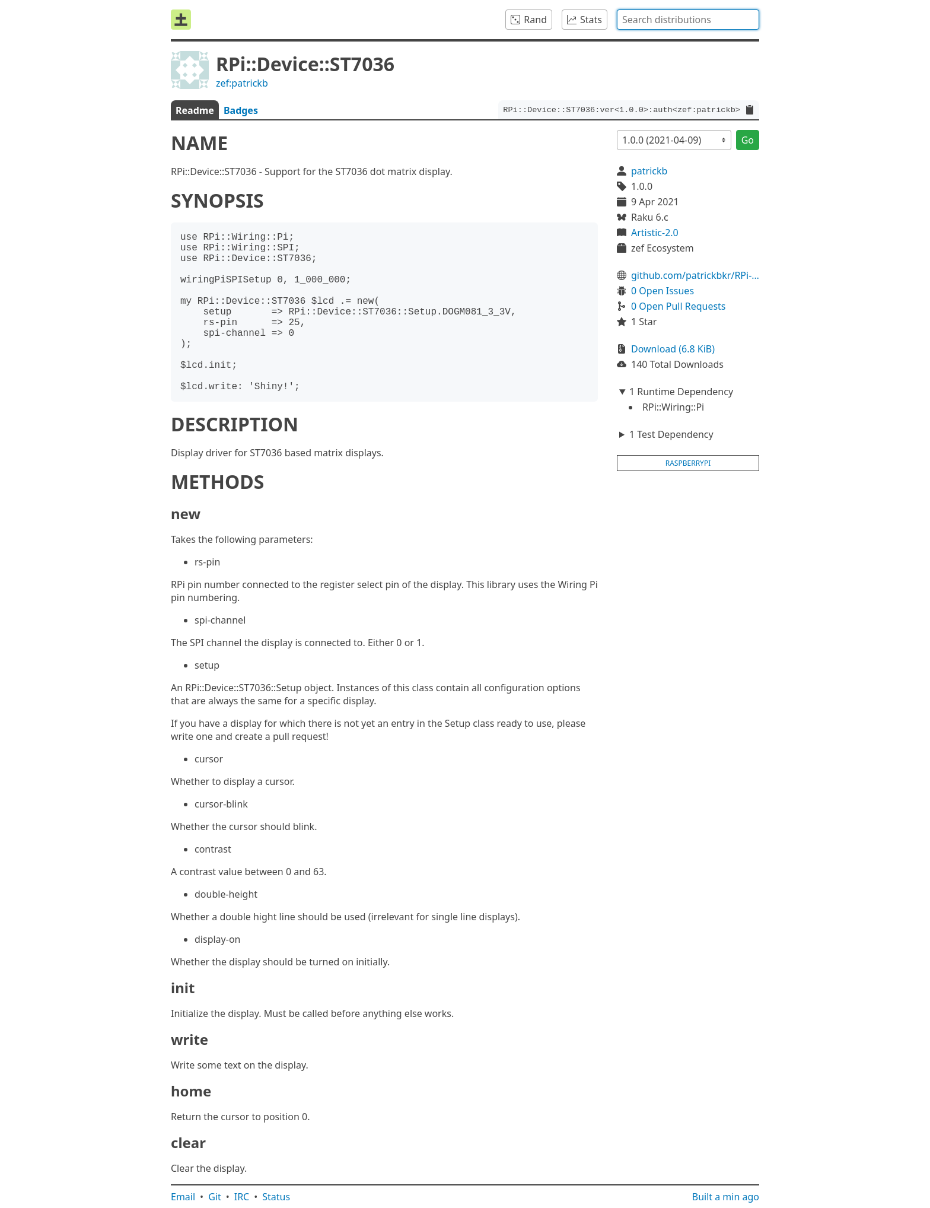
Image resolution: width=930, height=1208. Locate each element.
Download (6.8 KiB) (673, 348)
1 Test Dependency (671, 434)
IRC (242, 1196)
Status (276, 1196)
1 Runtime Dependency (681, 391)
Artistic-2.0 (655, 232)
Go (747, 140)
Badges (241, 110)
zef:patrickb (242, 83)
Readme (195, 110)
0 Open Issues (662, 290)
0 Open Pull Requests (678, 306)
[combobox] (688, 19)
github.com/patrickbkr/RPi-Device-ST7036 (695, 275)
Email (183, 1196)
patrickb (649, 170)
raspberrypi (688, 463)
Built (725, 1196)
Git (214, 1196)
